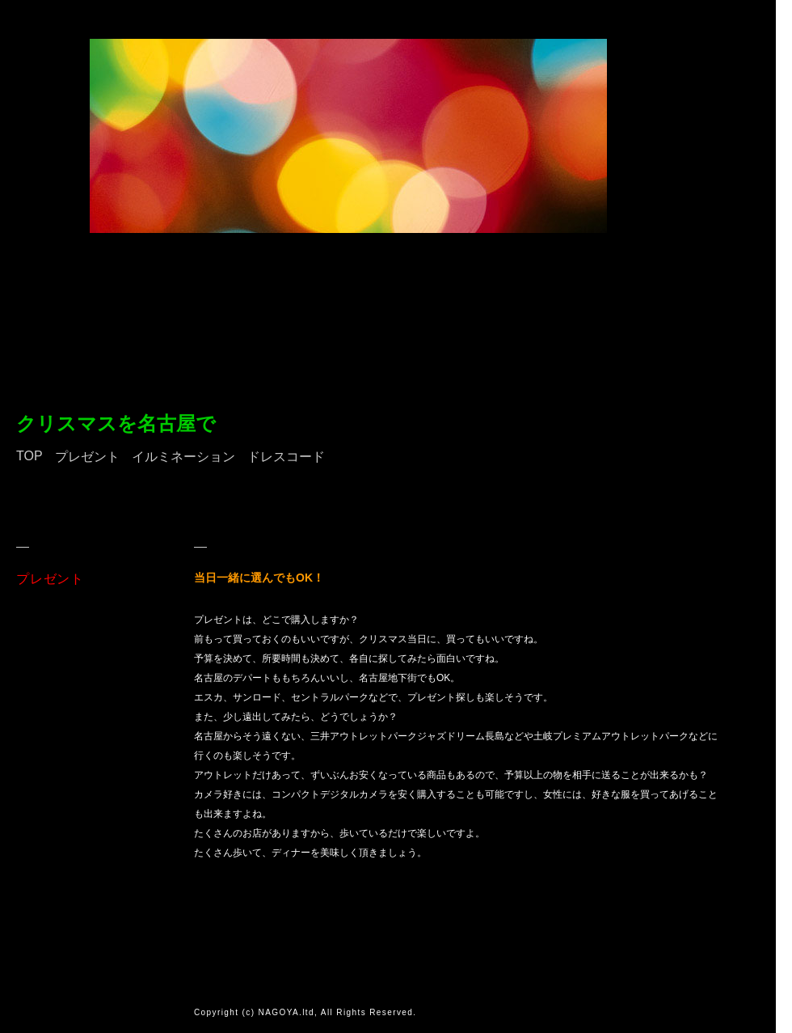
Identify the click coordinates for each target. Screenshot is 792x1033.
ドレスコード (286, 457)
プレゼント (87, 457)
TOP (29, 456)
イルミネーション (183, 457)
